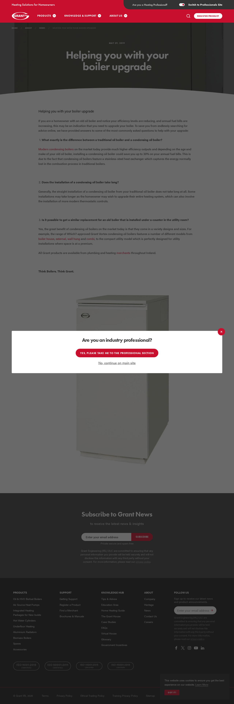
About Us (116, 15)
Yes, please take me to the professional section (117, 353)
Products (44, 15)
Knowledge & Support (80, 15)
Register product (208, 16)
